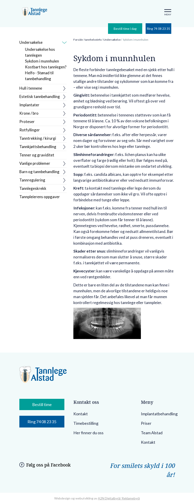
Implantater (29, 104)
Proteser (27, 121)
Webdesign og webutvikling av (76, 498)
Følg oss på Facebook (48, 465)
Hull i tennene (30, 88)
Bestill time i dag (125, 28)
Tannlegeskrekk (32, 188)
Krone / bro (28, 113)
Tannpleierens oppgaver (39, 196)
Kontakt (80, 413)
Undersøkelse (31, 42)
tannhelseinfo (93, 39)
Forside (78, 39)
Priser (146, 423)
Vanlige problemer (34, 163)
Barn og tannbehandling (39, 171)
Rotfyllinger (29, 130)
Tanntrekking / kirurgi (37, 138)
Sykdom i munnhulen (42, 61)
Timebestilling (85, 423)
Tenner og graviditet (36, 155)
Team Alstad (151, 432)
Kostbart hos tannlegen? (45, 67)
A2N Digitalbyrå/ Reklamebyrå (119, 498)
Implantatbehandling (159, 413)
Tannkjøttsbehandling (37, 146)
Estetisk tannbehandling (39, 96)
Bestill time (42, 404)
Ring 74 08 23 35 (158, 28)
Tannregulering (32, 180)
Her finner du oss (88, 432)
